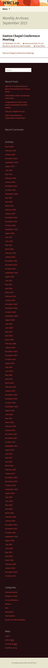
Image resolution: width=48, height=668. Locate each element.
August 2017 (9, 450)
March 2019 (9, 383)
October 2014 (10, 576)
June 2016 (9, 501)
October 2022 (10, 225)
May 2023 (8, 198)
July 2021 (8, 280)
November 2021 (11, 265)
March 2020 (9, 339)
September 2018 (11, 406)
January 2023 (10, 213)
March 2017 (9, 465)
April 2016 (9, 509)
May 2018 (8, 418)
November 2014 (11, 572)
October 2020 (10, 312)
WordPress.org (11, 648)
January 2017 (10, 473)
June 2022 (9, 241)
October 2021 (10, 269)
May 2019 (8, 375)
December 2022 (11, 217)
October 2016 (10, 485)
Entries (9, 640)
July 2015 (8, 544)
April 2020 (9, 336)
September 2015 (11, 536)
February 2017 (10, 469)
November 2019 (11, 355)
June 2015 (9, 548)
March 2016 (9, 513)
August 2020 (9, 320)
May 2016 (8, 505)
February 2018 (10, 426)
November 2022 (11, 221)
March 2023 (9, 206)
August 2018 (9, 410)
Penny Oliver (40, 46)
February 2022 (10, 253)
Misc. (7, 608)
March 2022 (9, 249)
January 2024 (10, 182)
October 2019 (10, 359)
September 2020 (11, 316)
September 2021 (11, 272)
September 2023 (11, 194)
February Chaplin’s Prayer (15, 111)
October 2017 (10, 442)
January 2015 (10, 568)
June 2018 (9, 414)
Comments (11, 644)
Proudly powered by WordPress (24, 663)
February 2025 (10, 150)
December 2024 (11, 158)
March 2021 (9, 292)
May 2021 (8, 284)
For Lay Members (11, 600)
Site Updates (10, 616)
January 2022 (10, 257)
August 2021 (9, 276)
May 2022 (8, 245)
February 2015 (10, 564)
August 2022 (9, 233)
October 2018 (10, 402)
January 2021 (10, 300)
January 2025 (10, 154)
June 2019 (9, 371)
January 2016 (10, 521)
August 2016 (9, 493)
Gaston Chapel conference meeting (18, 53)
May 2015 (8, 552)
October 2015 (10, 532)
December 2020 (11, 304)
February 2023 (10, 209)
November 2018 (11, 399)
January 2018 (10, 430)
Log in (7, 636)
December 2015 (11, 525)
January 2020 (10, 347)
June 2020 (9, 328)
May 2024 (8, 174)
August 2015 (9, 540)
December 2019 (11, 351)
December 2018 (11, 395)
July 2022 (8, 237)
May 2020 (8, 332)
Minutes (8, 604)
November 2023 (11, 186)
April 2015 (9, 556)
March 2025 (9, 146)
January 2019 (10, 391)
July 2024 (8, 170)
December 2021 (11, 261)
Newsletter (9, 612)
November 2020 (11, 308)
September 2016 (11, 489)
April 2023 (9, 202)
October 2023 (10, 190)
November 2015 (11, 528)
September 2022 (11, 229)
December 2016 (11, 477)
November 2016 (11, 481)
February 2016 (10, 517)
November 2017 (11, 438)
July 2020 (8, 324)
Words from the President (21, 46)
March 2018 (9, 422)
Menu (5, 9)
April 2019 (9, 379)
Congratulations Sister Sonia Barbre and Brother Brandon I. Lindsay (16, 105)
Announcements (31, 43)
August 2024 (9, 166)
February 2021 (10, 296)
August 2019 (9, 363)
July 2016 (8, 497)
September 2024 (11, 162)
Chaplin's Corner (11, 596)
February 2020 (10, 343)
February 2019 (10, 387)
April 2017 (9, 462)
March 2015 (9, 560)
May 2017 (8, 458)
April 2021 (9, 288)
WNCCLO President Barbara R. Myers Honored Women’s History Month (17, 89)
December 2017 (11, 434)
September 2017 (11, 446)
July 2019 (8, 367)
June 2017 (9, 454)
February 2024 (10, 178)
